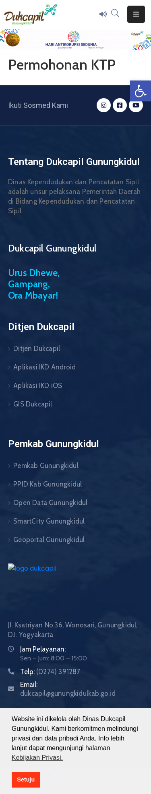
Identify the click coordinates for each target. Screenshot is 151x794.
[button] (140, 90)
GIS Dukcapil (32, 404)
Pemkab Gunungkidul (46, 466)
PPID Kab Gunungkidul (47, 484)
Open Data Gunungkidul (50, 503)
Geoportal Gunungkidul (49, 540)
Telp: (50, 672)
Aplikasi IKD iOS (37, 386)
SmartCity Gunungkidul (49, 521)
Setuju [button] (26, 779)
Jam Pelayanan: (43, 649)
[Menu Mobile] (136, 14)
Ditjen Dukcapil (36, 348)
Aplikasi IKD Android (44, 367)
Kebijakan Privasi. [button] (37, 757)
